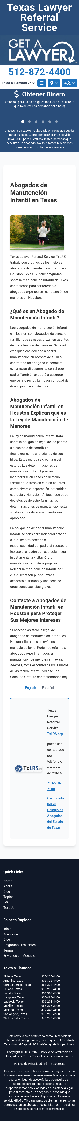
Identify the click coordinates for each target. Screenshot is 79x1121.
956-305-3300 (50, 1005)
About (7, 886)
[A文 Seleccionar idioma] (69, 83)
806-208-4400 (50, 1001)
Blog (6, 892)
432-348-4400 (50, 1010)
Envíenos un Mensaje (19, 956)
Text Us (8, 908)
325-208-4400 (50, 1014)
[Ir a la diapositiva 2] (29, 121)
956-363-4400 (50, 993)
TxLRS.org (55, 734)
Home (7, 881)
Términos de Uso (54, 1063)
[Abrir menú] (41, 83)
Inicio (7, 929)
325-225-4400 (50, 976)
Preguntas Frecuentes (19, 945)
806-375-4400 (50, 980)
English (30, 688)
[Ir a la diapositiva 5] (49, 121)
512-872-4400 (39, 71)
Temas (8, 950)
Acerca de (10, 934)
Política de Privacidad (28, 1063)
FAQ (6, 902)
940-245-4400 (50, 1018)
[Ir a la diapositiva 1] (23, 121)
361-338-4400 (50, 984)
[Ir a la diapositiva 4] (43, 121)
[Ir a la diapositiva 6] (56, 121)
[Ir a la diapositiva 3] (36, 121)
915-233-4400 (50, 989)
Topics (8, 897)
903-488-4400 (50, 997)
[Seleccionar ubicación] (54, 83)
